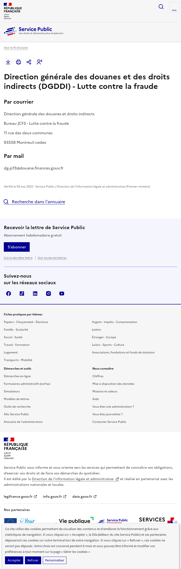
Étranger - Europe (104, 337)
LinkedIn (35, 293)
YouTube (62, 293)
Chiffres (97, 376)
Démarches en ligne (17, 376)
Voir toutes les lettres (52, 258)
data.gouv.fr (84, 496)
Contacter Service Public (109, 422)
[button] (39, 62)
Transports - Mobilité (18, 360)
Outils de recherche (17, 407)
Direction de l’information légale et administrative (75, 479)
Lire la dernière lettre (18, 258)
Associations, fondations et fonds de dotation (123, 352)
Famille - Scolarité (16, 330)
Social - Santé (13, 337)
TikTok (22, 293)
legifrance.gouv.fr (20, 496)
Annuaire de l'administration (23, 422)
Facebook (8, 293)
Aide (95, 399)
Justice (96, 330)
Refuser (33, 560)
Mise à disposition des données (113, 384)
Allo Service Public (16, 414)
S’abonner (17, 247)
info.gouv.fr (55, 496)
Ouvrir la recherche (161, 6)
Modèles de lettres (16, 399)
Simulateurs (12, 391)
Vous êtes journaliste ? (107, 414)
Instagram (48, 293)
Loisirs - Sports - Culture (108, 345)
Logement (11, 352)
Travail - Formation (16, 345)
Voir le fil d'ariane (16, 48)
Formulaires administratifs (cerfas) (27, 384)
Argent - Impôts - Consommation (114, 322)
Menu (174, 10)
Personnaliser (54, 560)
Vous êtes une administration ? (113, 407)
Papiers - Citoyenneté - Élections (26, 322)
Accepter (14, 560)
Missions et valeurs (104, 391)
